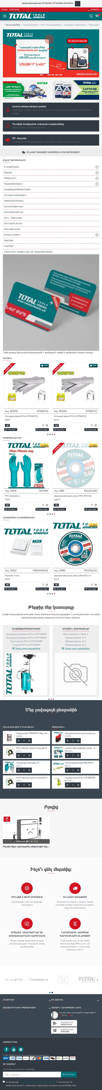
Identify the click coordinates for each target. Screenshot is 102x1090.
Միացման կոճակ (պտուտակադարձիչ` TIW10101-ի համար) (81, 733)
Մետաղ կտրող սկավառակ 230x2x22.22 (21, 496)
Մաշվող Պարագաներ (25, 629)
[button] (47, 434)
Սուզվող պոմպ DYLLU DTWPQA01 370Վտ (81, 777)
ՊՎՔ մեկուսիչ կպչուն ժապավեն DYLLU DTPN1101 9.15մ (32, 748)
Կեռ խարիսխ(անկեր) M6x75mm (79, 763)
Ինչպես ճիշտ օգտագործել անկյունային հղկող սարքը (26, 846)
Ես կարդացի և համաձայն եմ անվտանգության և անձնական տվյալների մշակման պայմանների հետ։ (40, 1083)
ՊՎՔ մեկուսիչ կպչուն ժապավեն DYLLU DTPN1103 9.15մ (32, 777)
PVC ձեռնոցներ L (60, 496)
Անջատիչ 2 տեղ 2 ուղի (14, 575)
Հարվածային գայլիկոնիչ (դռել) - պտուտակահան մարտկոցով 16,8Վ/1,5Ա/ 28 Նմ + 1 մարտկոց (81, 748)
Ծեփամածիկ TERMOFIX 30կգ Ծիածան (32, 733)
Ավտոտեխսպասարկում (74, 629)
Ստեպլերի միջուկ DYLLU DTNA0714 (21, 416)
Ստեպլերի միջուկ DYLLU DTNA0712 (70, 416)
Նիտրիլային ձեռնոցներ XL (27, 763)
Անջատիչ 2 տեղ (60, 575)
